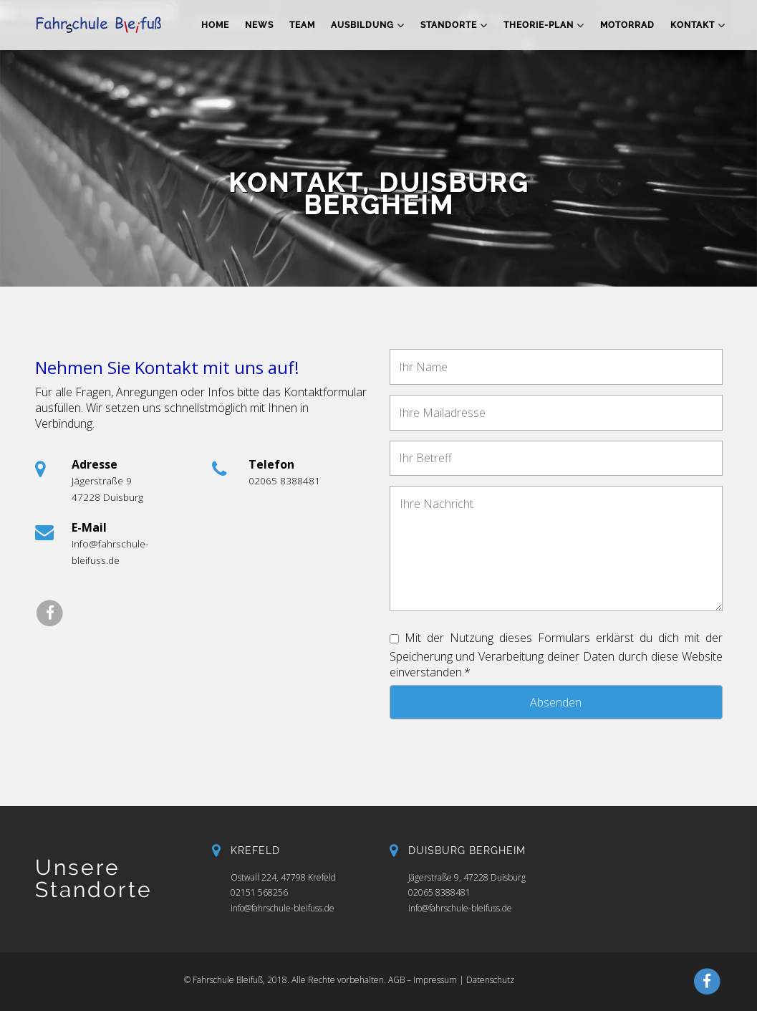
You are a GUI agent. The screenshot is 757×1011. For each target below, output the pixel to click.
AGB (396, 980)
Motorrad (627, 25)
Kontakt (697, 25)
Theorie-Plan (543, 25)
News (259, 25)
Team (302, 25)
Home (215, 25)
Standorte (454, 25)
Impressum (435, 980)
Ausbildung (368, 25)
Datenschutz (490, 980)
